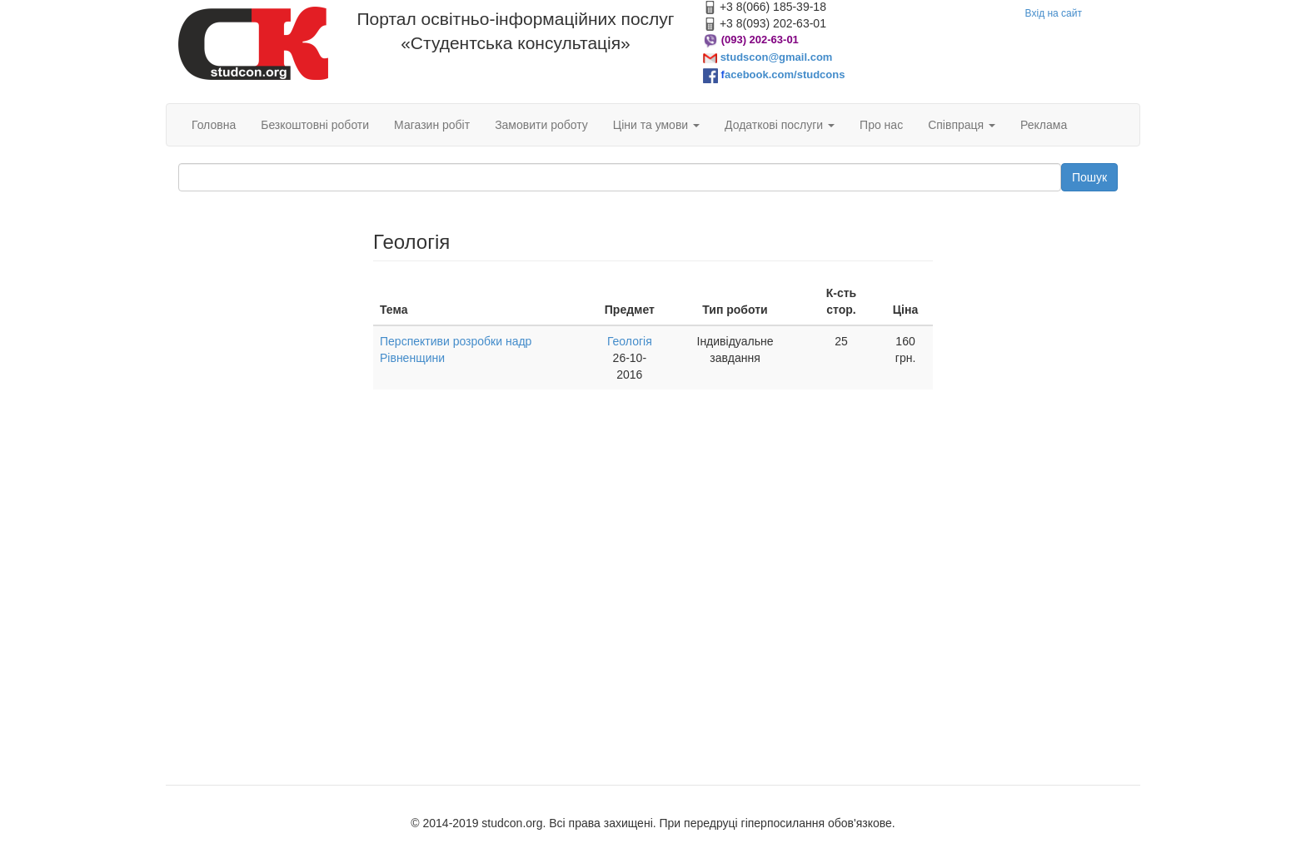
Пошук (1089, 177)
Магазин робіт (432, 124)
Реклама (1043, 124)
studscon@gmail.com (776, 57)
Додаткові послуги (780, 124)
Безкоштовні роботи (315, 124)
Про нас (881, 124)
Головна (214, 124)
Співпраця (961, 124)
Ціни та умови (656, 124)
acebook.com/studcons (785, 74)
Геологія (629, 341)
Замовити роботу (541, 124)
